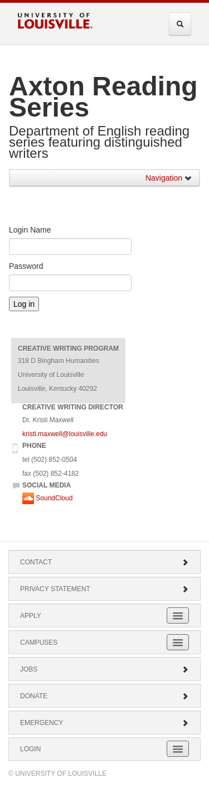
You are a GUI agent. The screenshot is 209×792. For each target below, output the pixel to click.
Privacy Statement (104, 589)
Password (26, 266)
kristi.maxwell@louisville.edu (64, 434)
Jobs (104, 669)
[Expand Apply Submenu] (178, 615)
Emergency (104, 723)
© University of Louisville (57, 773)
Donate (104, 696)
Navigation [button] (168, 177)
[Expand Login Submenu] (178, 749)
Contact (104, 562)
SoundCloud (47, 498)
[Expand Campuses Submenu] (178, 642)
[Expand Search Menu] (180, 24)
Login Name (30, 229)
